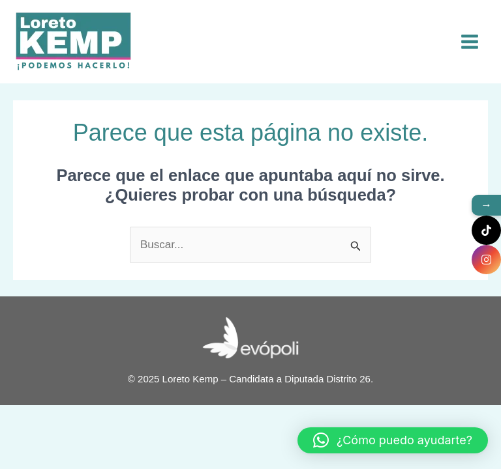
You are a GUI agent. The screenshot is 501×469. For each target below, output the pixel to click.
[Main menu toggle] (470, 41)
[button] (392, 440)
